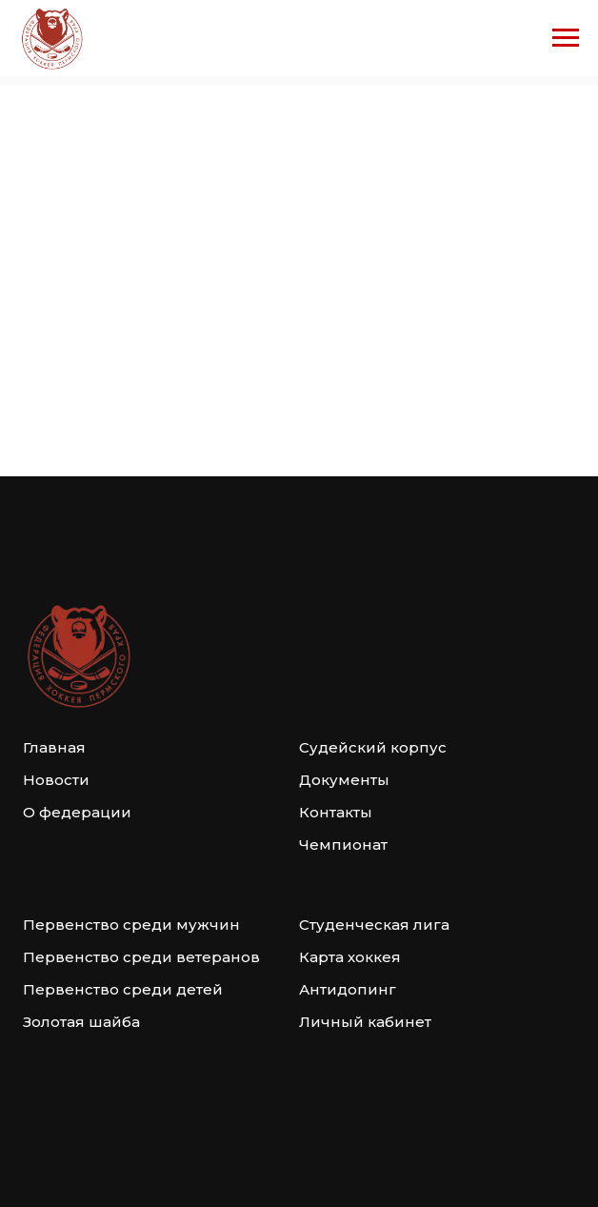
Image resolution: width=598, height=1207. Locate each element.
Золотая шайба (81, 1022)
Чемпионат (343, 844)
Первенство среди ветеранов (141, 957)
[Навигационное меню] (565, 38)
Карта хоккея (350, 957)
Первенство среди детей (123, 989)
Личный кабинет (365, 1022)
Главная (54, 747)
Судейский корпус (373, 747)
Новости (56, 780)
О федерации (77, 812)
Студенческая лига (374, 924)
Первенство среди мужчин (131, 924)
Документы (344, 780)
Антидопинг (347, 989)
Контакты (335, 812)
